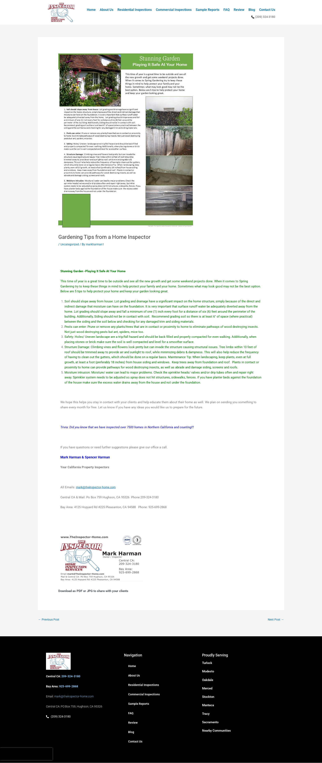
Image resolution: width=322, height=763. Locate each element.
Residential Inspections (134, 10)
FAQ (226, 10)
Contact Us (267, 10)
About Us (106, 10)
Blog (251, 10)
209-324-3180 (70, 676)
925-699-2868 (68, 686)
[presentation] (26, 754)
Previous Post (49, 620)
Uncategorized (70, 244)
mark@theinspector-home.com (97, 487)
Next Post (275, 620)
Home (91, 10)
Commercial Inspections (174, 10)
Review (239, 10)
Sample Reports (207, 10)
